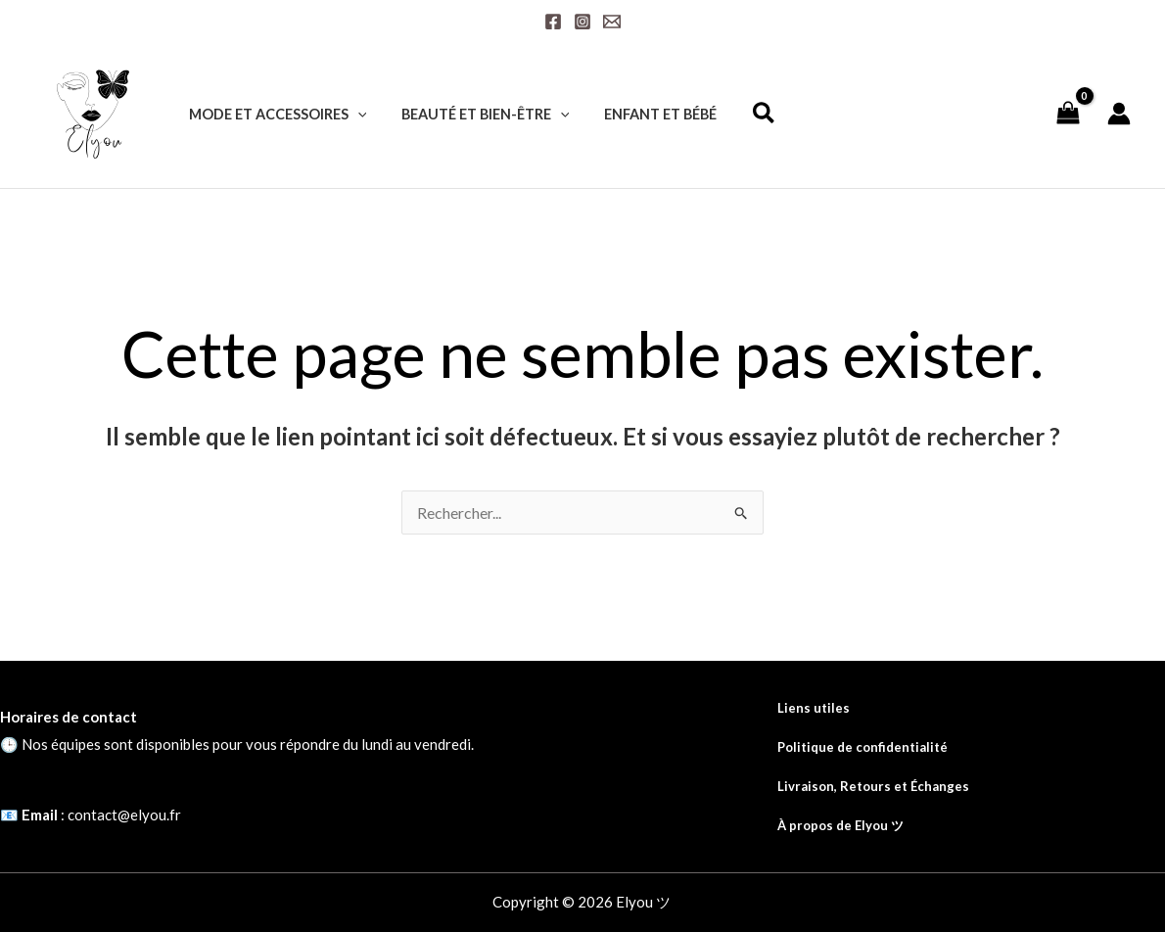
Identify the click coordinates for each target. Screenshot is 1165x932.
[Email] (612, 21)
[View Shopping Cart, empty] (1068, 113)
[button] (746, 115)
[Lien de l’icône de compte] (1119, 113)
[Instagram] (582, 21)
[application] (354, 114)
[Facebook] (553, 21)
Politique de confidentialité (862, 747)
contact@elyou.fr (124, 814)
